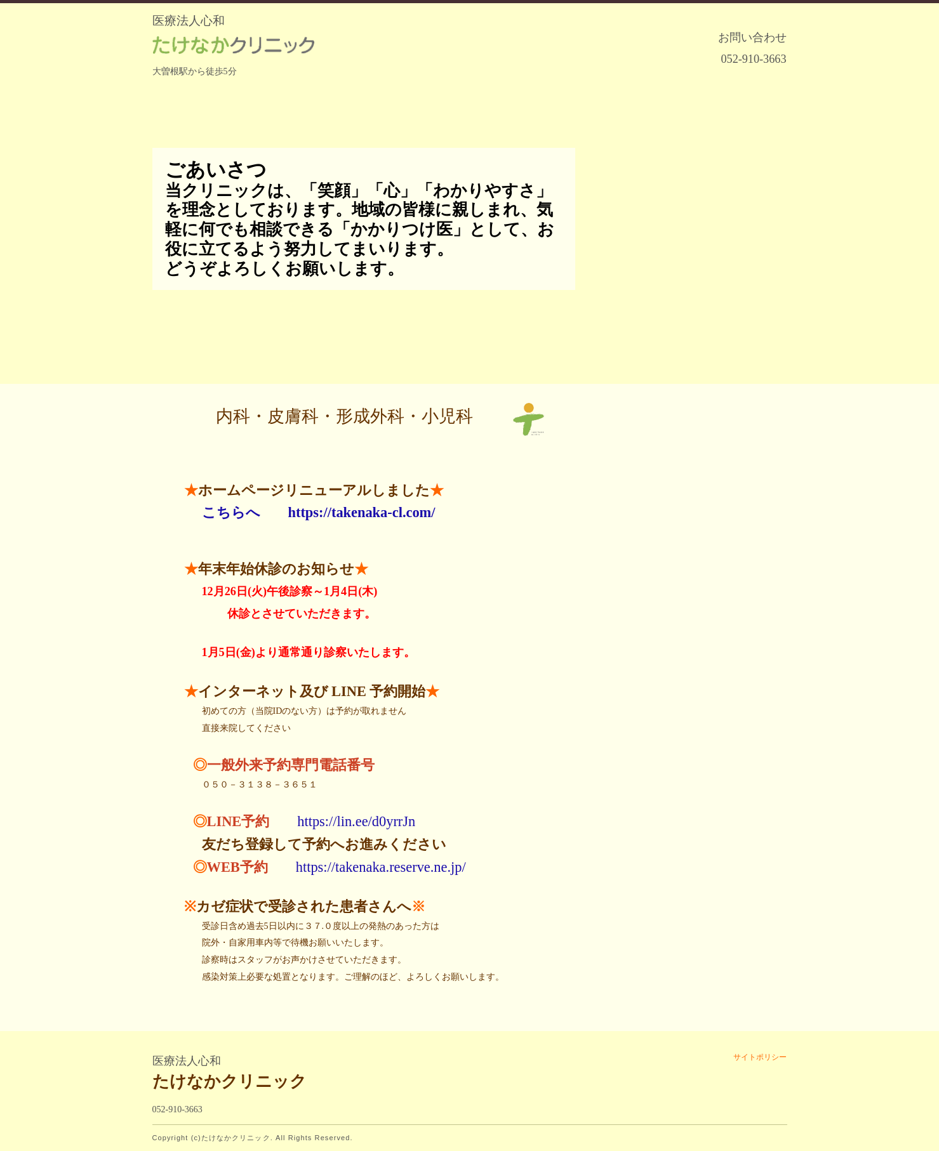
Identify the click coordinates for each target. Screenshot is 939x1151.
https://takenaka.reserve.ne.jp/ (381, 867)
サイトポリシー (760, 1057)
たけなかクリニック (229, 1081)
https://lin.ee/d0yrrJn (356, 821)
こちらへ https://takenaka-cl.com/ (319, 512)
